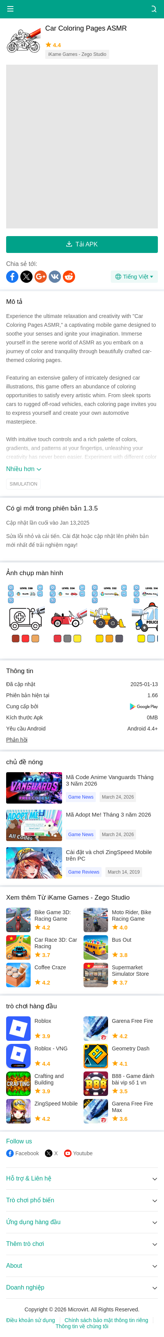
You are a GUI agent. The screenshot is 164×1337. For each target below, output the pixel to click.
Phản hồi (17, 740)
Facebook (27, 1153)
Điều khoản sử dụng (30, 1320)
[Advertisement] (82, 146)
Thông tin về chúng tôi (82, 1326)
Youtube (83, 1153)
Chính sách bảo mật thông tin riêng (106, 1320)
